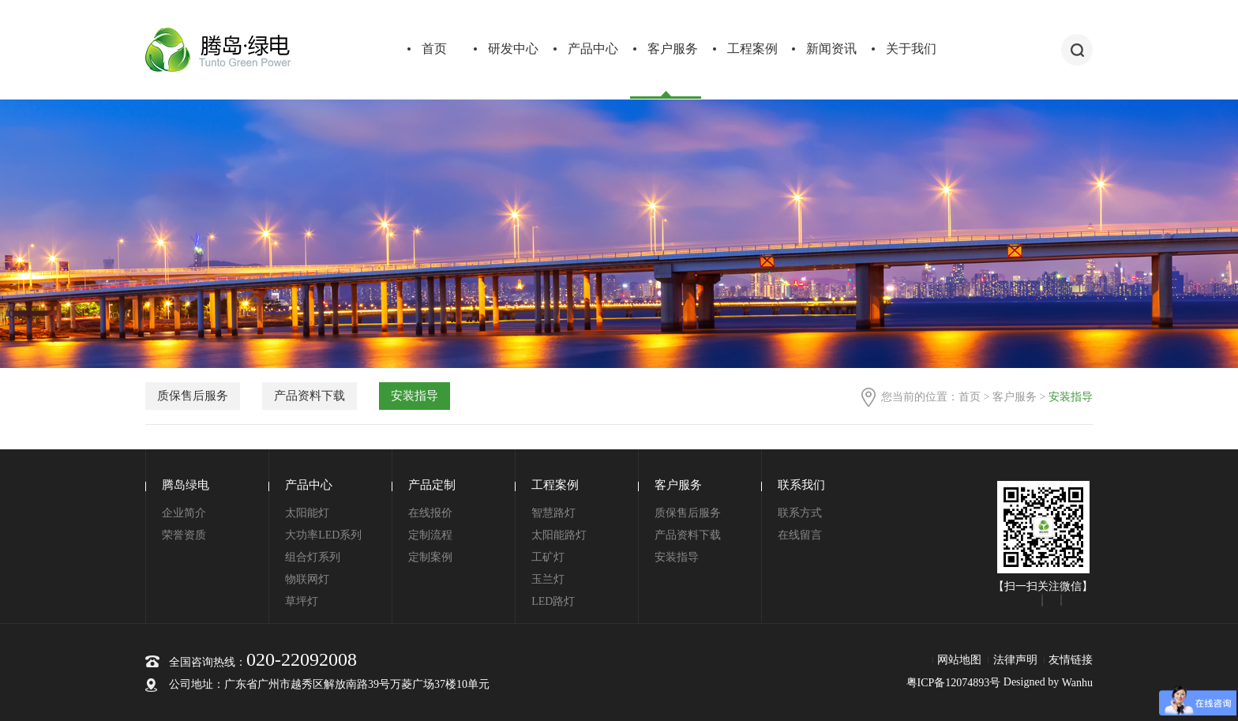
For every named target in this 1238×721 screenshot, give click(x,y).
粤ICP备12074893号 (953, 683)
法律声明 (1015, 660)
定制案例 (430, 557)
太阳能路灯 (559, 535)
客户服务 (672, 48)
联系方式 (800, 513)
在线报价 (430, 513)
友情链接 (1071, 660)
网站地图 (959, 660)
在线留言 (800, 535)
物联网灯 (307, 579)
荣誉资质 (184, 535)
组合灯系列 (312, 557)
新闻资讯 (831, 48)
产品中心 (593, 48)
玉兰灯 (548, 579)
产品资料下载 (309, 395)
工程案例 (752, 48)
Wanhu (1077, 683)
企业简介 (184, 513)
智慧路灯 (553, 513)
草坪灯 (301, 601)
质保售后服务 (192, 395)
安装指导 (414, 395)
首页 (434, 48)
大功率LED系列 (323, 535)
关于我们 (911, 48)
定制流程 (430, 535)
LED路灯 (553, 601)
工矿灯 (548, 557)
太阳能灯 (307, 513)
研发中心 (513, 48)
